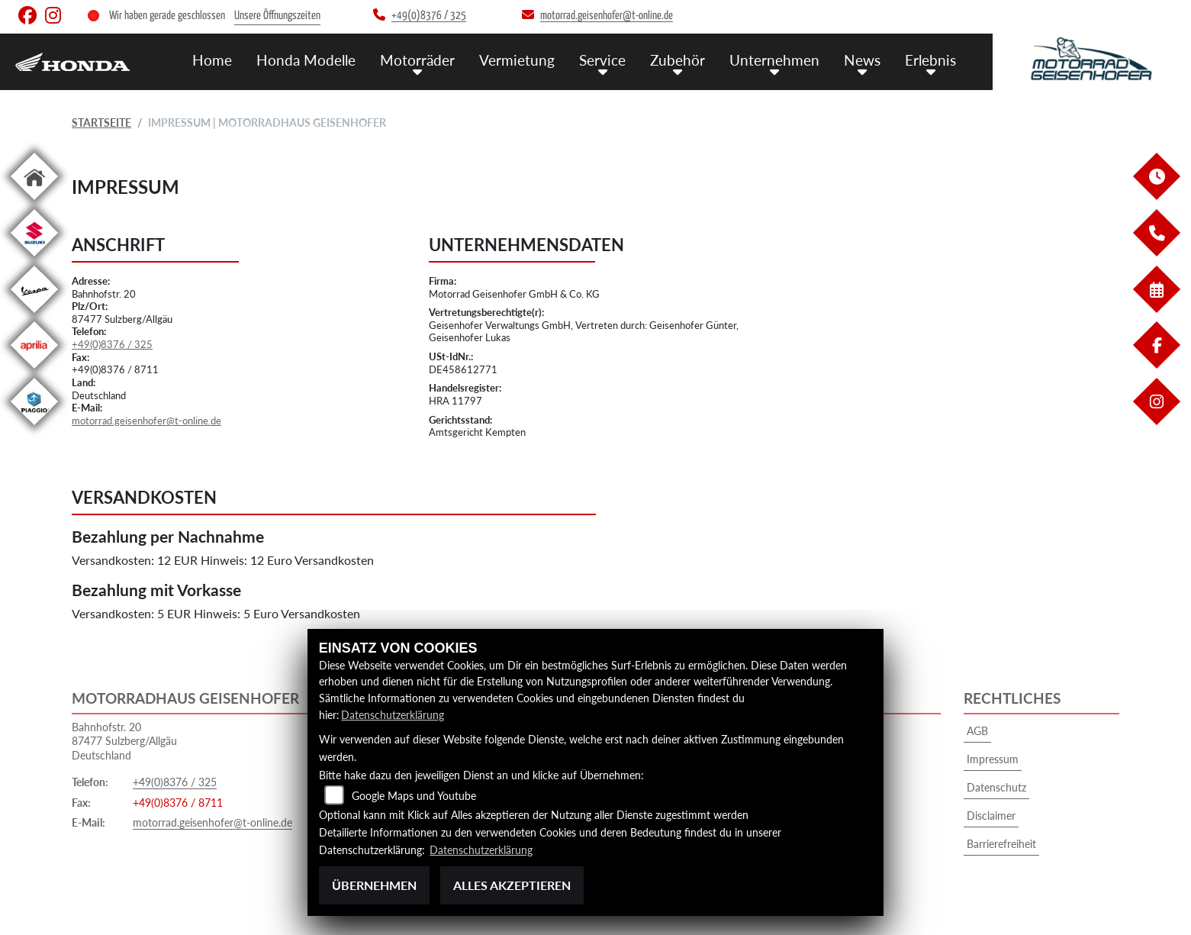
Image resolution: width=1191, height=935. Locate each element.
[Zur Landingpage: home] (34, 202)
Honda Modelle (306, 59)
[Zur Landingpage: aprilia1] (34, 371)
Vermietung (517, 59)
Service (602, 59)
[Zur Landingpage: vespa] (34, 315)
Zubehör (677, 59)
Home (212, 59)
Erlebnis (930, 59)
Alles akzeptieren (512, 885)
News (862, 59)
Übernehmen (374, 885)
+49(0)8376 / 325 (112, 344)
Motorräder (417, 59)
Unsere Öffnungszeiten (277, 15)
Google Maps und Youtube (414, 795)
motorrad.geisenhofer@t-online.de (146, 420)
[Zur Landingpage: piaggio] (34, 428)
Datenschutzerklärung (392, 714)
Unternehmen (774, 59)
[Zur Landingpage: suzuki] (34, 259)
